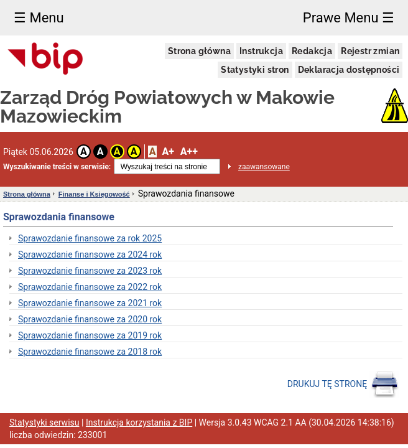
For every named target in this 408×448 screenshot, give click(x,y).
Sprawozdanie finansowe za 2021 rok (90, 303)
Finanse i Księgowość (94, 194)
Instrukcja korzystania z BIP (139, 422)
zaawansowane (264, 166)
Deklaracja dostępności (349, 70)
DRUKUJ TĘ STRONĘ (343, 384)
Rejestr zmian (370, 51)
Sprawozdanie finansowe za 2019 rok (90, 335)
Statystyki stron (255, 70)
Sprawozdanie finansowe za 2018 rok (90, 352)
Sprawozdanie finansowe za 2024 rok (90, 254)
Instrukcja (261, 51)
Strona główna (199, 51)
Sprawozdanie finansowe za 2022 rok (90, 287)
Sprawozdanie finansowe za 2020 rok (90, 319)
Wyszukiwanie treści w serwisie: (57, 166)
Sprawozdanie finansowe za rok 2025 (90, 238)
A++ (189, 151)
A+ (168, 151)
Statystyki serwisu (44, 422)
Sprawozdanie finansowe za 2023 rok (90, 271)
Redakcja (312, 51)
